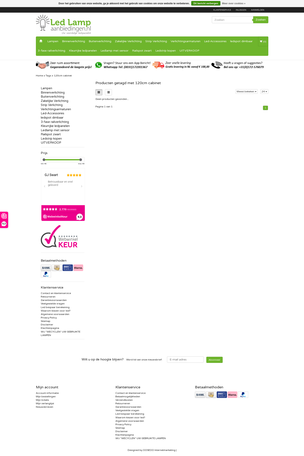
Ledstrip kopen (165, 50)
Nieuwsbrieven (44, 406)
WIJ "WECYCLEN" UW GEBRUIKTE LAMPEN (140, 438)
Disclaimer (47, 324)
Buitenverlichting (100, 41)
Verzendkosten (124, 400)
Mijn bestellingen (46, 396)
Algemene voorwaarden (55, 314)
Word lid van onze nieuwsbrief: (122, 359)
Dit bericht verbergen (205, 3)
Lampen (52, 41)
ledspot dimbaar (241, 41)
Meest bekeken (246, 91)
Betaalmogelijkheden (127, 396)
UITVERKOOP (189, 50)
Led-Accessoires (215, 41)
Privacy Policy (49, 317)
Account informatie (47, 393)
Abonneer (214, 359)
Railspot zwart (142, 50)
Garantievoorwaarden (54, 300)
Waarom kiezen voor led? (56, 310)
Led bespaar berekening (55, 307)
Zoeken (261, 19)
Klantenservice (222, 10)
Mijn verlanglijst (45, 403)
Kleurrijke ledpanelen (83, 50)
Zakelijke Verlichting (128, 41)
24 (264, 91)
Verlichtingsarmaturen (185, 41)
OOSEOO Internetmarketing (159, 450)
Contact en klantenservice (56, 293)
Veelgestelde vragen (53, 303)
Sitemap (45, 321)
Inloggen (241, 10)
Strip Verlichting (156, 41)
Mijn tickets (42, 400)
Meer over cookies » (233, 3)
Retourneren (48, 296)
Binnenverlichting (73, 41)
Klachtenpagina (50, 328)
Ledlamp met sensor (114, 50)
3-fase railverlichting (51, 50)
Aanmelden (257, 10)
